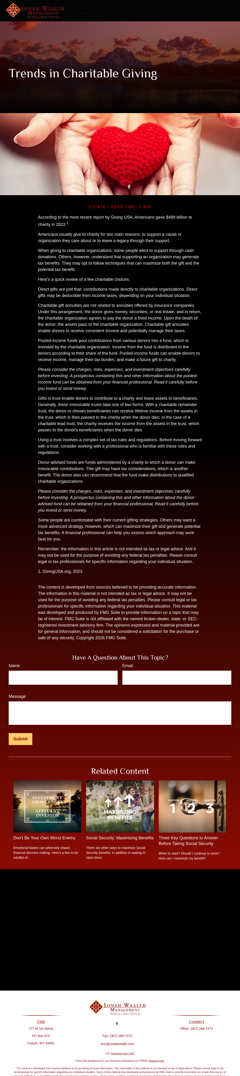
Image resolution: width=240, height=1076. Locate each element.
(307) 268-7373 (199, 1028)
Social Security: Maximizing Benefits (120, 838)
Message (17, 696)
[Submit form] (20, 739)
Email (127, 665)
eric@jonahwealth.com (117, 1040)
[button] (81, 10)
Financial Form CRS (122, 1053)
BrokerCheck (156, 1060)
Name (14, 665)
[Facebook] (117, 1020)
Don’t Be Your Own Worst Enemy (44, 838)
